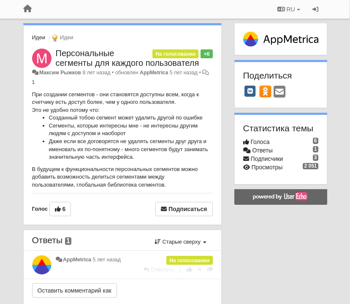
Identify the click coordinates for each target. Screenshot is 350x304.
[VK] (250, 91)
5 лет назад (107, 260)
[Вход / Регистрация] (315, 9)
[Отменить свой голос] (200, 269)
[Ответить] (159, 269)
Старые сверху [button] (180, 242)
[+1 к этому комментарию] (189, 269)
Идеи (38, 37)
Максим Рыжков (60, 73)
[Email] (279, 92)
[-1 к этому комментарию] (210, 269)
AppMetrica (154, 73)
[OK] (265, 91)
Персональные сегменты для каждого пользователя (127, 58)
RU (288, 9)
